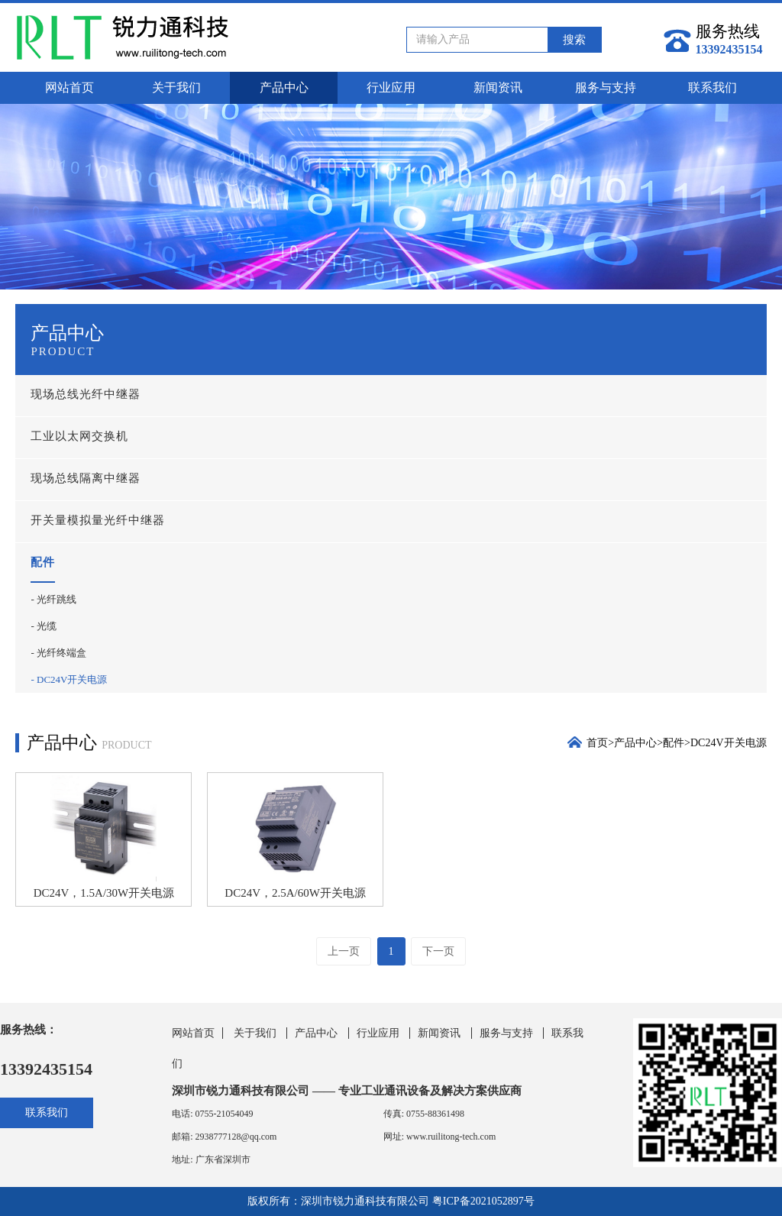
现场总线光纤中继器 (86, 394)
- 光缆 (44, 626)
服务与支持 (605, 87)
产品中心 (284, 87)
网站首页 (69, 87)
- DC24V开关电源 (69, 679)
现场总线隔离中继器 (86, 478)
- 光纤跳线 (53, 599)
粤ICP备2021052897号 (483, 1201)
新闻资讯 (497, 87)
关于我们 (176, 87)
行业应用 (391, 87)
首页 (597, 743)
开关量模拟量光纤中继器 (98, 520)
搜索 (574, 40)
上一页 (344, 951)
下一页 (438, 951)
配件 (43, 562)
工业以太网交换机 (79, 436)
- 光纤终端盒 (58, 652)
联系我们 (712, 87)
